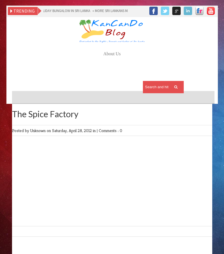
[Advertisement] (112, 72)
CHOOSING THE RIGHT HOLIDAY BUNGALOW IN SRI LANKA (46, 10)
